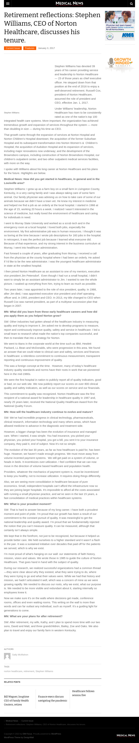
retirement (29, 671)
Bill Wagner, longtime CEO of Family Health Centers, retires (16, 700)
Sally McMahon (20, 654)
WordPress (56, 734)
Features (29, 48)
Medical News (126, 735)
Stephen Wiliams (44, 671)
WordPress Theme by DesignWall (19, 737)
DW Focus (69, 3)
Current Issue (13, 48)
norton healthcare (13, 671)
